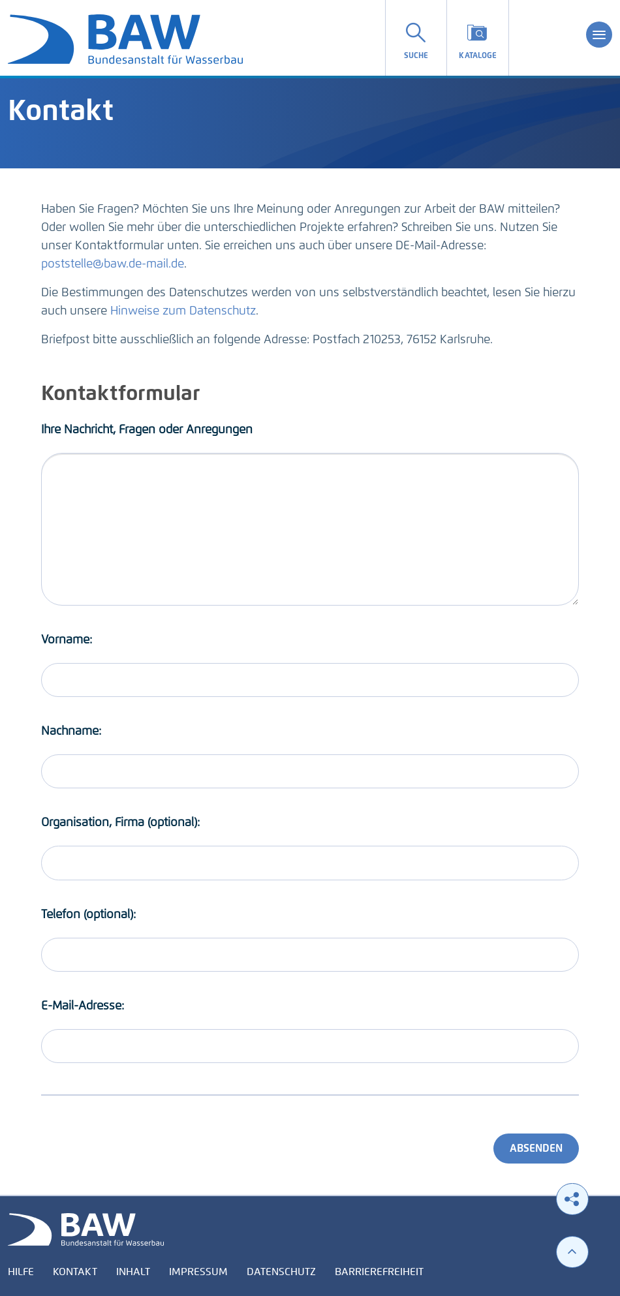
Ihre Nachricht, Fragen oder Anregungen (147, 429)
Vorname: (66, 639)
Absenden (536, 1148)
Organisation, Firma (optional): (120, 822)
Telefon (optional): (88, 914)
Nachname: (71, 731)
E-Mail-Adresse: (82, 1005)
